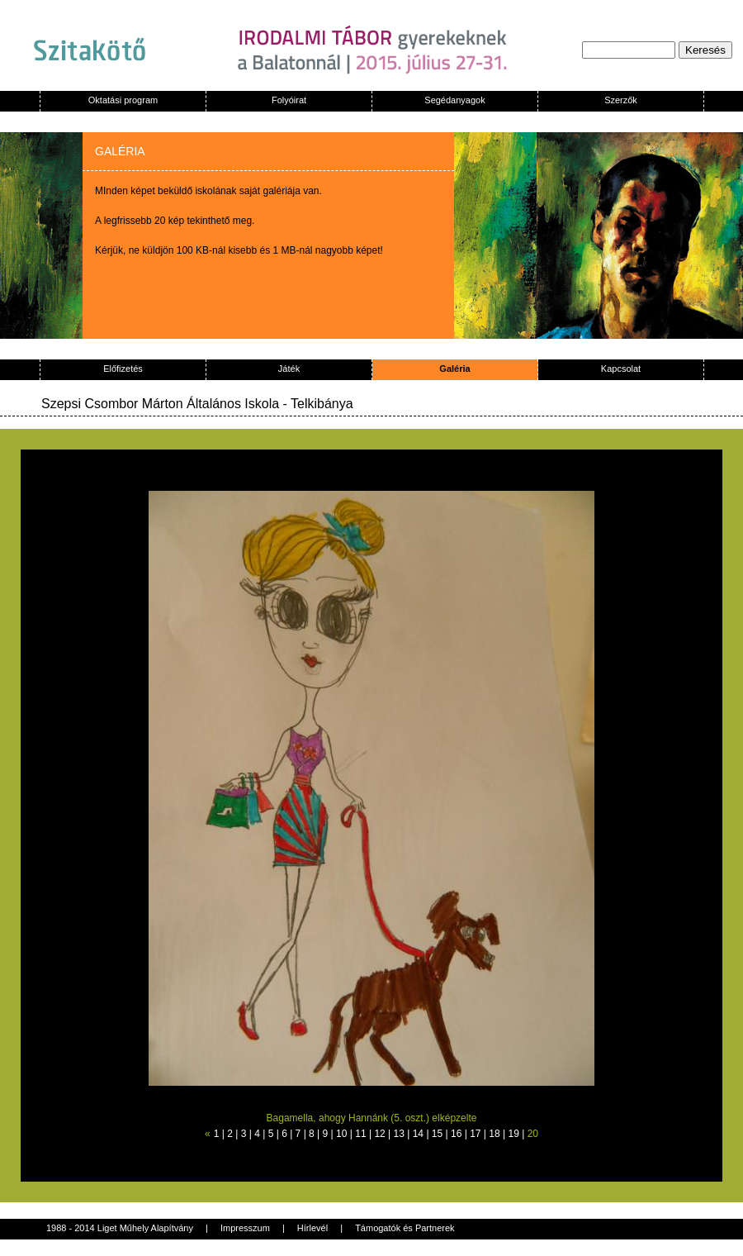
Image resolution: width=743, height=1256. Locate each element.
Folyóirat (289, 100)
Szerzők (620, 100)
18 (494, 1133)
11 (360, 1133)
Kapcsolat (621, 368)
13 (399, 1133)
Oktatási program (123, 100)
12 (379, 1133)
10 (341, 1133)
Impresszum (245, 1228)
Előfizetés (123, 368)
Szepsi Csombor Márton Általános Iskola (160, 404)
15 (437, 1133)
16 (456, 1133)
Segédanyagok (454, 100)
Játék (289, 368)
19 (513, 1133)
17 (475, 1133)
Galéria (454, 368)
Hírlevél (312, 1228)
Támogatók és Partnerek (404, 1228)
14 (418, 1133)
